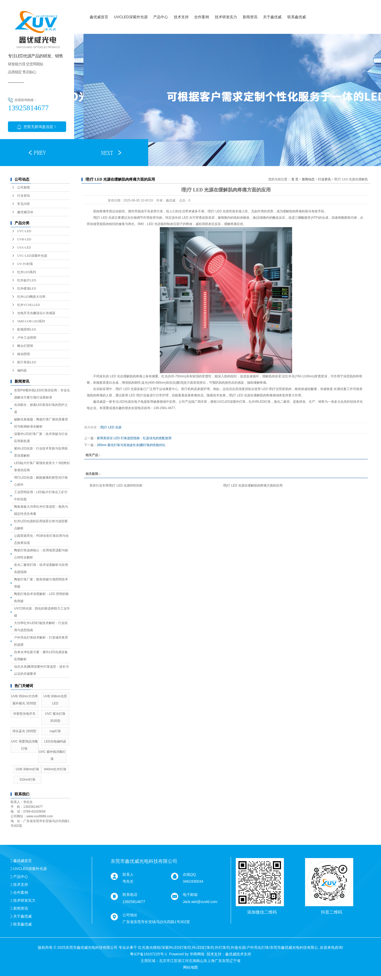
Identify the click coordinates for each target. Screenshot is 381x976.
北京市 (164, 961)
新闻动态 (308, 179)
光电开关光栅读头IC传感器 (36, 313)
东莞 (225, 961)
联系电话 (130, 894)
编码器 (22, 370)
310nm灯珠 (27, 779)
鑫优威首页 (99, 17)
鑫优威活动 (25, 212)
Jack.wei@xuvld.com (200, 902)
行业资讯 (23, 196)
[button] (37, 152)
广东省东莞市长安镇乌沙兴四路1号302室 (156, 922)
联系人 (128, 874)
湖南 (196, 961)
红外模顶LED (26, 288)
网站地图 (190, 967)
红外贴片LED (26, 280)
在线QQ (189, 874)
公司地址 (130, 915)
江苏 (174, 961)
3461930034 (193, 881)
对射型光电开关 (24, 714)
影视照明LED (26, 329)
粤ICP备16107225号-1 (148, 954)
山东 (203, 961)
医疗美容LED (26, 362)
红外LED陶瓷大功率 (31, 297)
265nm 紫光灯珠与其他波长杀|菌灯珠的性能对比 (131, 445)
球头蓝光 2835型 (24, 731)
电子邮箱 (190, 894)
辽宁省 (235, 961)
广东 (218, 961)
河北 (188, 961)
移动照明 (23, 354)
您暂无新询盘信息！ (37, 127)
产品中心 (160, 17)
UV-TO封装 (25, 264)
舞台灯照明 (25, 346)
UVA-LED (24, 247)
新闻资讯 (250, 17)
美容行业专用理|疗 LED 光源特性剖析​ (116, 485)
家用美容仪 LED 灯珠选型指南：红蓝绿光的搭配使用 (134, 438)
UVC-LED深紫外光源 (32, 256)
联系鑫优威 (296, 17)
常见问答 (23, 204)
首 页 (294, 179)
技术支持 (181, 17)
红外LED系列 (26, 272)
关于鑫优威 (272, 17)
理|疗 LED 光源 (110, 427)
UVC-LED (24, 231)
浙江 (181, 961)
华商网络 (197, 954)
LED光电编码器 (55, 741)
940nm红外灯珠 (55, 769)
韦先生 (128, 881)
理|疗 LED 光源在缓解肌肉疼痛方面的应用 (253, 485)
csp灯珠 (55, 731)
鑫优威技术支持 (238, 954)
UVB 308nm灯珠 (27, 769)
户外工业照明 (26, 338)
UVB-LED (24, 239)
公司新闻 (23, 187)
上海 (211, 961)
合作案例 (201, 17)
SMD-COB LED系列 (31, 321)
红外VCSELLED (28, 305)
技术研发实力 (226, 17)
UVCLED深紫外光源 (131, 17)
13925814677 (134, 902)
